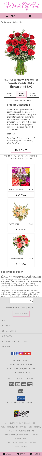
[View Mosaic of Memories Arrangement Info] (21, 245)
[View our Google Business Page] (17, 354)
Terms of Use (21, 447)
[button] (21, 398)
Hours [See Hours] (35, 453)
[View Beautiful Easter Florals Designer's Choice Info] (21, 176)
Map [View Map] (21, 453)
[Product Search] (21, 300)
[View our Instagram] (21, 354)
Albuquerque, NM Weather (16, 435)
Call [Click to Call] (7, 453)
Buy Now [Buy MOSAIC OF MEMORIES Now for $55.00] (21, 264)
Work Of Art (21, 6)
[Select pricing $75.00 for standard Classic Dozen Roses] (10, 94)
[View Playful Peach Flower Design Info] (21, 211)
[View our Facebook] (13, 354)
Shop (10, 16)
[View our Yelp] (25, 354)
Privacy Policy (10, 443)
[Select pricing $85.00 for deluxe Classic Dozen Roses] (21, 94)
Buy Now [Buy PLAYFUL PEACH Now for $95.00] (21, 229)
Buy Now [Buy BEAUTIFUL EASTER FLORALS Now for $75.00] (21, 194)
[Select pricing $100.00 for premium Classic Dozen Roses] (33, 94)
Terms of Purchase (27, 443)
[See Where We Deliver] (21, 314)
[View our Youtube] (29, 354)
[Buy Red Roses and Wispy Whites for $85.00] (21, 150)
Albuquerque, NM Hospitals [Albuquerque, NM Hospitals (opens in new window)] (13, 427)
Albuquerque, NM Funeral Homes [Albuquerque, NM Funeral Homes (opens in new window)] (20, 423)
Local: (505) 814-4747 (21, 372)
